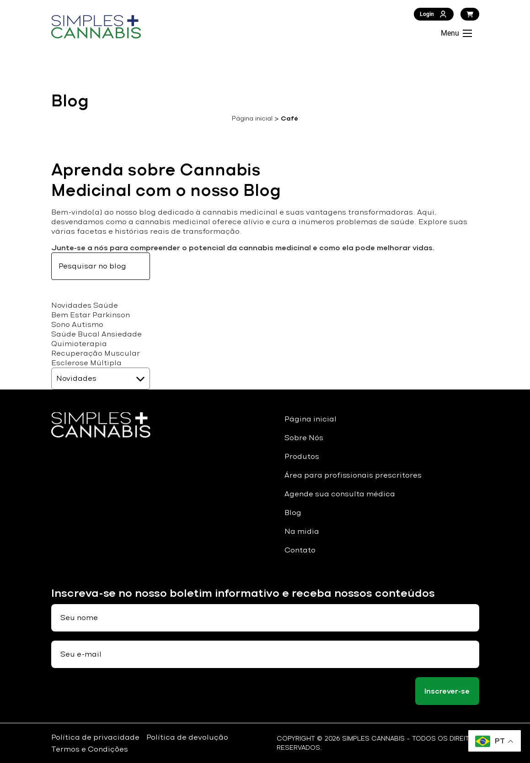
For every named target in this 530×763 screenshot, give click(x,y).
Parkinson (111, 314)
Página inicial (252, 118)
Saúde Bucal (75, 334)
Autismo (87, 324)
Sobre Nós (303, 437)
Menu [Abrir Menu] (456, 33)
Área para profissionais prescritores (353, 475)
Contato (300, 550)
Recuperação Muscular (95, 353)
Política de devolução (187, 737)
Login (434, 14)
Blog (292, 512)
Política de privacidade (95, 737)
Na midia (301, 531)
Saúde (105, 305)
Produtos (301, 456)
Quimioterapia (79, 343)
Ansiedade (122, 334)
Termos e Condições (89, 749)
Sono (60, 324)
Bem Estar (71, 314)
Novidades (71, 305)
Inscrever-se (447, 691)
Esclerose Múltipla (86, 362)
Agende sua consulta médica (339, 493)
